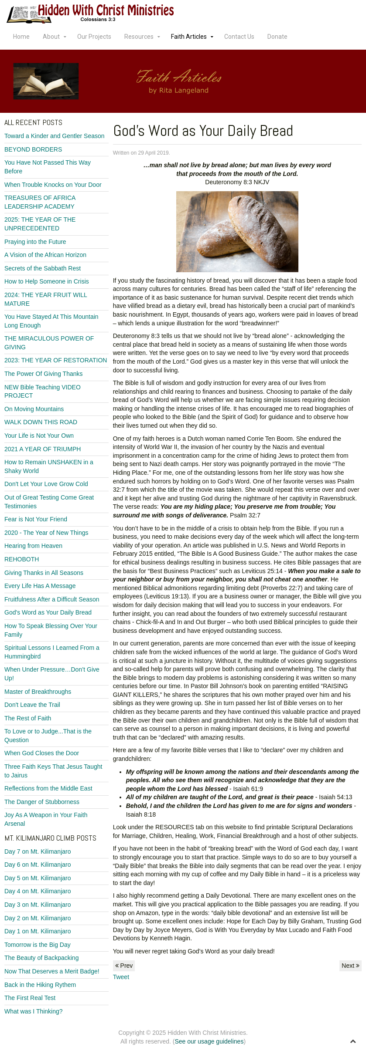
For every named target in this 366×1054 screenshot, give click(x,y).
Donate (277, 36)
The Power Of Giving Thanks (43, 373)
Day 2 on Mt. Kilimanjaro (37, 918)
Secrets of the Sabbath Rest (42, 268)
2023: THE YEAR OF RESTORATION (55, 360)
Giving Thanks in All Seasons (43, 572)
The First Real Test (29, 997)
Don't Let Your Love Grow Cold (46, 483)
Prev (124, 965)
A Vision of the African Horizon (45, 254)
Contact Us (239, 36)
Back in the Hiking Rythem (40, 984)
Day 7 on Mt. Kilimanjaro (37, 851)
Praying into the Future (35, 241)
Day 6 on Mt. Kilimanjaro (37, 864)
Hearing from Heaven (33, 545)
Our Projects (94, 36)
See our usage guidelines (208, 1041)
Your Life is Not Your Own (39, 435)
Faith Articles (189, 36)
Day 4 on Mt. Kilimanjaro (37, 891)
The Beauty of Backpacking (41, 957)
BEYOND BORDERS (33, 149)
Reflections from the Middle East (48, 788)
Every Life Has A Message (39, 585)
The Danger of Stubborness (41, 801)
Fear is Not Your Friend (35, 519)
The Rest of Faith (27, 718)
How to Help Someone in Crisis (46, 281)
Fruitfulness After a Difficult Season (51, 599)
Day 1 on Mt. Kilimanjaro (37, 931)
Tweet (121, 976)
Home (21, 36)
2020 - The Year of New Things (46, 532)
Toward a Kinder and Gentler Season (54, 135)
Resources (139, 36)
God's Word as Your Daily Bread (48, 612)
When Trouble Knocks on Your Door (53, 184)
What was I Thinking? (33, 1011)
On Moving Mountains (34, 408)
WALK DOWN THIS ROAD (40, 422)
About (51, 36)
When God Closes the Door (41, 753)
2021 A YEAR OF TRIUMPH (42, 449)
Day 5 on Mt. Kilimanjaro (37, 878)
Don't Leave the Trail (32, 704)
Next (350, 965)
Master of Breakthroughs (37, 691)
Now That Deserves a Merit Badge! (51, 971)
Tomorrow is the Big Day (37, 944)
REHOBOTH (21, 559)
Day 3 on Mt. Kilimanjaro (37, 904)
